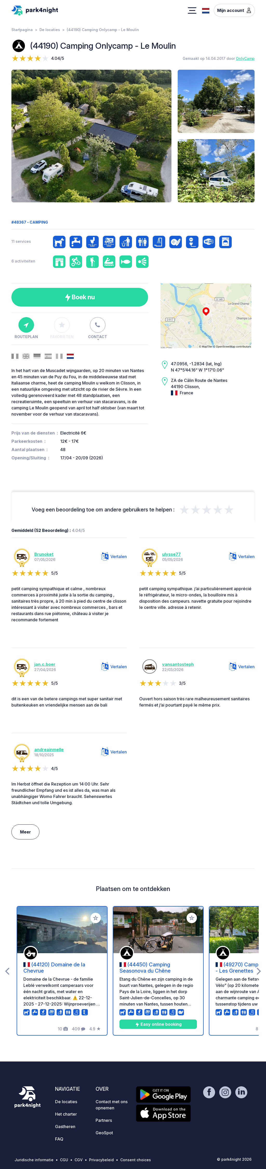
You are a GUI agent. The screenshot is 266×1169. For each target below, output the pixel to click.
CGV (79, 1160)
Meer (25, 832)
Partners (104, 1120)
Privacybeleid (101, 1160)
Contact (97, 328)
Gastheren (65, 1126)
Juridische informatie (34, 1160)
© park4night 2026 (234, 1159)
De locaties (49, 29)
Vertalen (114, 556)
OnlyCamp (245, 58)
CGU (64, 1160)
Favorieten (62, 328)
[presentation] (7, 970)
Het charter (66, 1114)
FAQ (59, 1139)
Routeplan (26, 328)
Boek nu (80, 297)
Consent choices (135, 1160)
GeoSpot (104, 1132)
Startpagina (22, 29)
